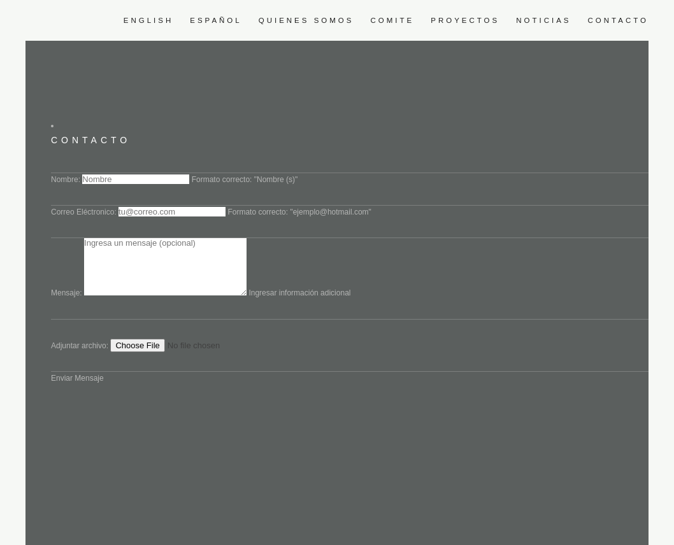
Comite (392, 20)
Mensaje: (66, 292)
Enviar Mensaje (77, 378)
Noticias (543, 20)
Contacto (618, 20)
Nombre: (65, 179)
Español (215, 20)
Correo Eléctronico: (84, 212)
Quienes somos (306, 20)
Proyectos (465, 20)
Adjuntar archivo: (79, 345)
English (149, 20)
